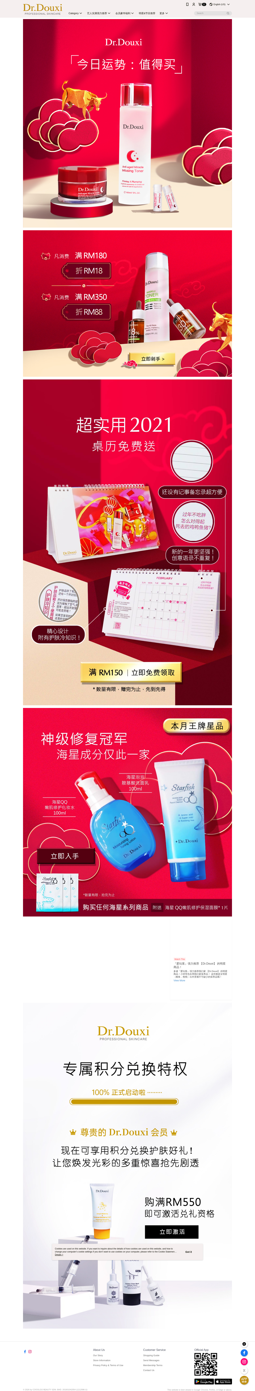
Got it (188, 1252)
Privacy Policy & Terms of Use (108, 1365)
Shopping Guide (151, 1355)
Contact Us (148, 1370)
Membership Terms (152, 1365)
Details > (59, 1255)
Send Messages (151, 1360)
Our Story (98, 1355)
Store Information (101, 1360)
